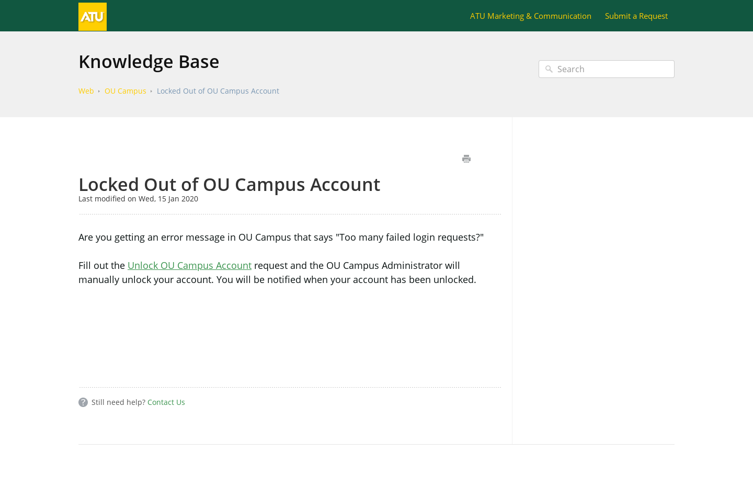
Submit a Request (636, 15)
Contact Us (166, 402)
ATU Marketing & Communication (530, 15)
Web (86, 91)
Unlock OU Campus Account (190, 265)
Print (466, 158)
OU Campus (125, 91)
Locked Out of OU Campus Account (218, 91)
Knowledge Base (149, 61)
